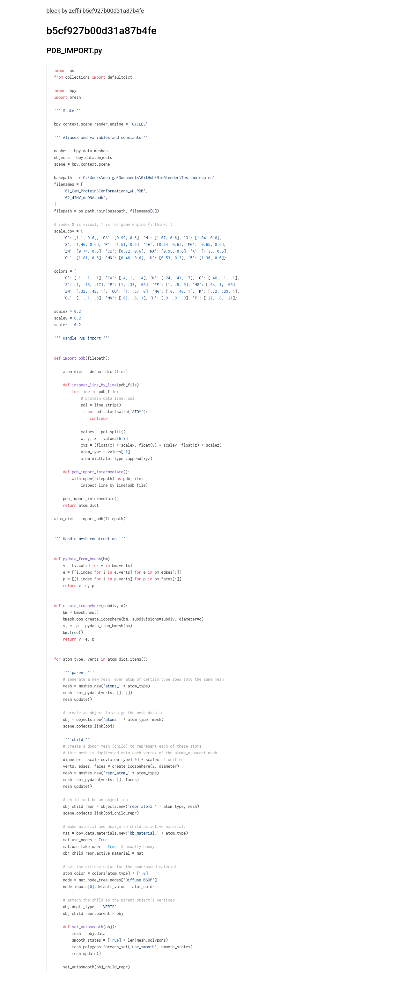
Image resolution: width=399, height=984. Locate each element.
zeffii (75, 10)
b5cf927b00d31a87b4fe (113, 10)
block (53, 10)
